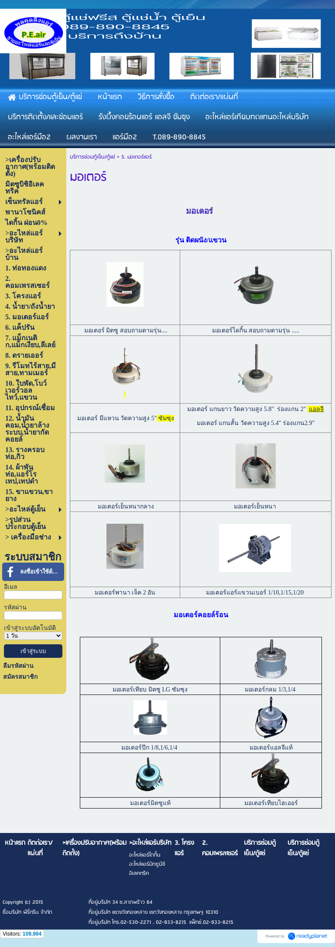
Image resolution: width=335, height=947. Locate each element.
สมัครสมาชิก (20, 677)
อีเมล (10, 587)
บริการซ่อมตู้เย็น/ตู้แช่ (92, 157)
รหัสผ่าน (15, 607)
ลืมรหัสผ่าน (18, 666)
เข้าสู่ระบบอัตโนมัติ (30, 628)
